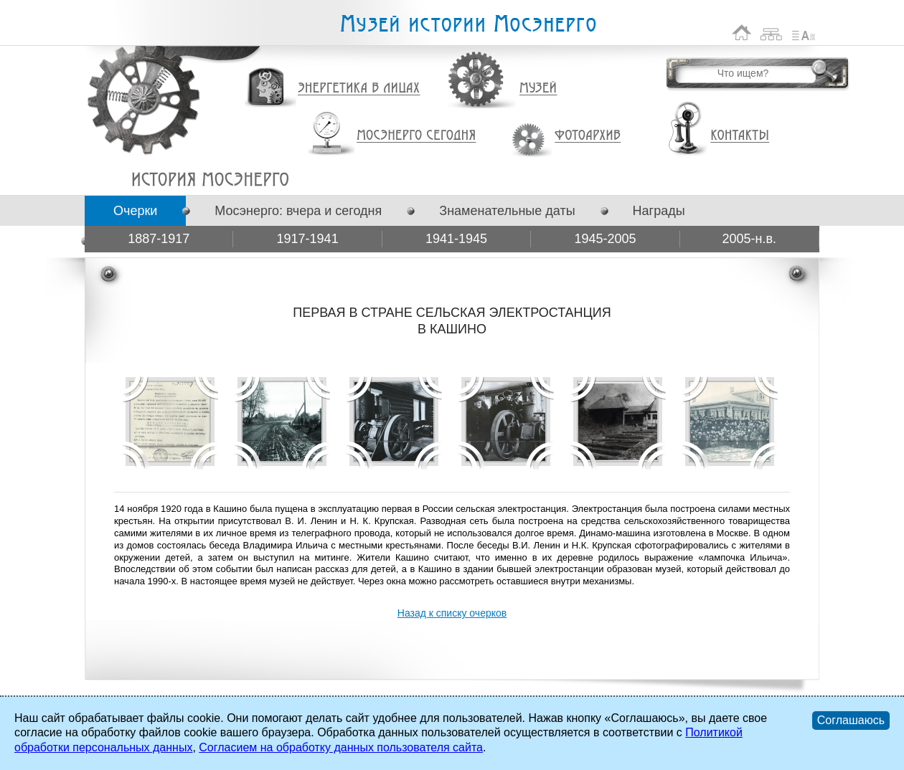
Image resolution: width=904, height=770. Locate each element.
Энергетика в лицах (359, 88)
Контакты (740, 135)
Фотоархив (587, 135)
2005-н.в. (749, 239)
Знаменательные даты (507, 211)
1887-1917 (158, 239)
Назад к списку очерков (452, 613)
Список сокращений (803, 33)
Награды (659, 211)
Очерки (135, 211)
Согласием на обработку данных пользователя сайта (341, 747)
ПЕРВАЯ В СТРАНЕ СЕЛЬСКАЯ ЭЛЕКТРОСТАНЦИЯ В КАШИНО (210, 179)
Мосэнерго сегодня (416, 135)
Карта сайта (771, 33)
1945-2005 (605, 239)
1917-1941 (308, 239)
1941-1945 (456, 239)
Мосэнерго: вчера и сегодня (298, 211)
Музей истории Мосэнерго (467, 24)
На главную (742, 33)
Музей (539, 88)
